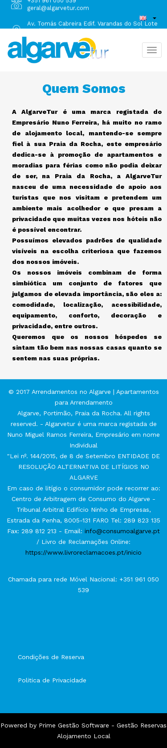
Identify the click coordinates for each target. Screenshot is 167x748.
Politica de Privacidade (52, 680)
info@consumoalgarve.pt (122, 531)
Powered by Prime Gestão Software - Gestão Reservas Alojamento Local (83, 731)
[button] (148, 17)
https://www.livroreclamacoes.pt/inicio (83, 552)
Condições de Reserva (51, 656)
